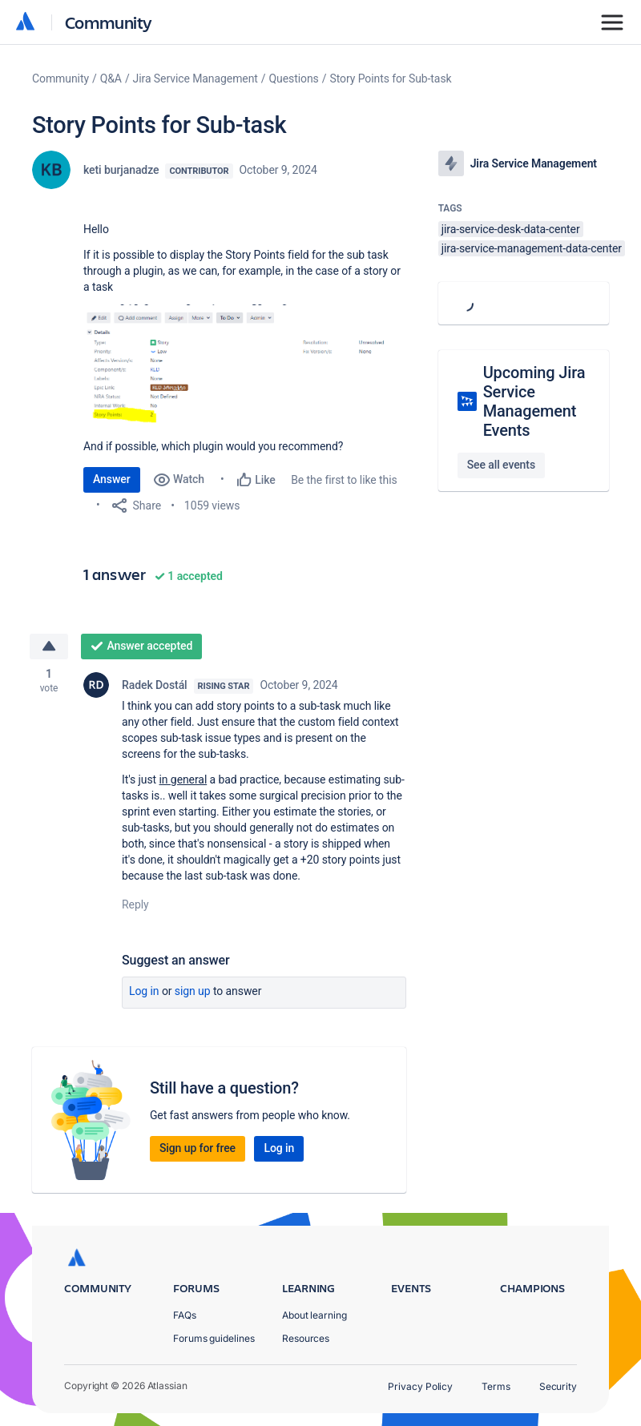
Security (558, 1386)
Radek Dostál (154, 685)
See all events (501, 464)
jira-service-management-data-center (531, 248)
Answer (112, 479)
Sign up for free (197, 1148)
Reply (135, 904)
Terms (496, 1386)
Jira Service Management (195, 78)
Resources (305, 1338)
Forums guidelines (214, 1338)
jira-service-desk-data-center (510, 229)
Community (108, 22)
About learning (314, 1315)
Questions (294, 78)
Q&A (111, 78)
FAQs (184, 1315)
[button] (244, 364)
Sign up (193, 991)
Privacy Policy (420, 1386)
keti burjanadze (121, 169)
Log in (144, 991)
